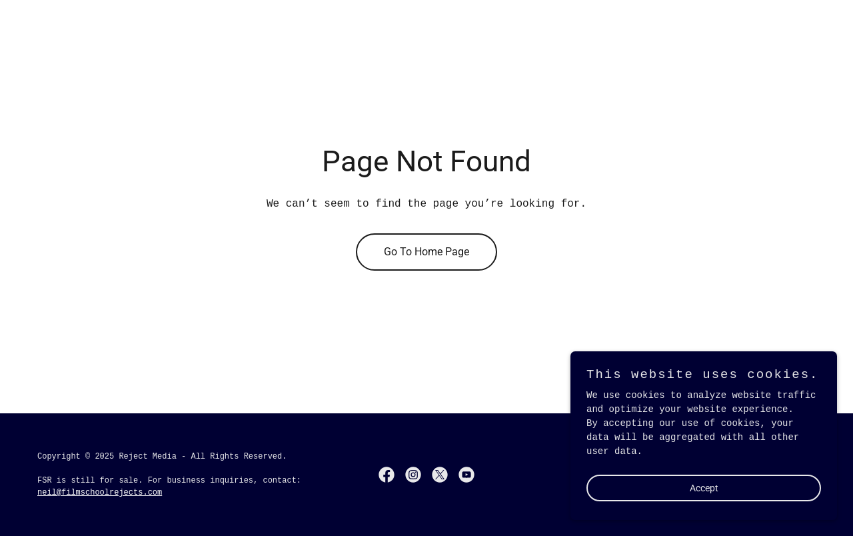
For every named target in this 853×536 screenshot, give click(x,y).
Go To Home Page (426, 251)
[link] (386, 474)
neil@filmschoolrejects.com (99, 492)
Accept (704, 488)
